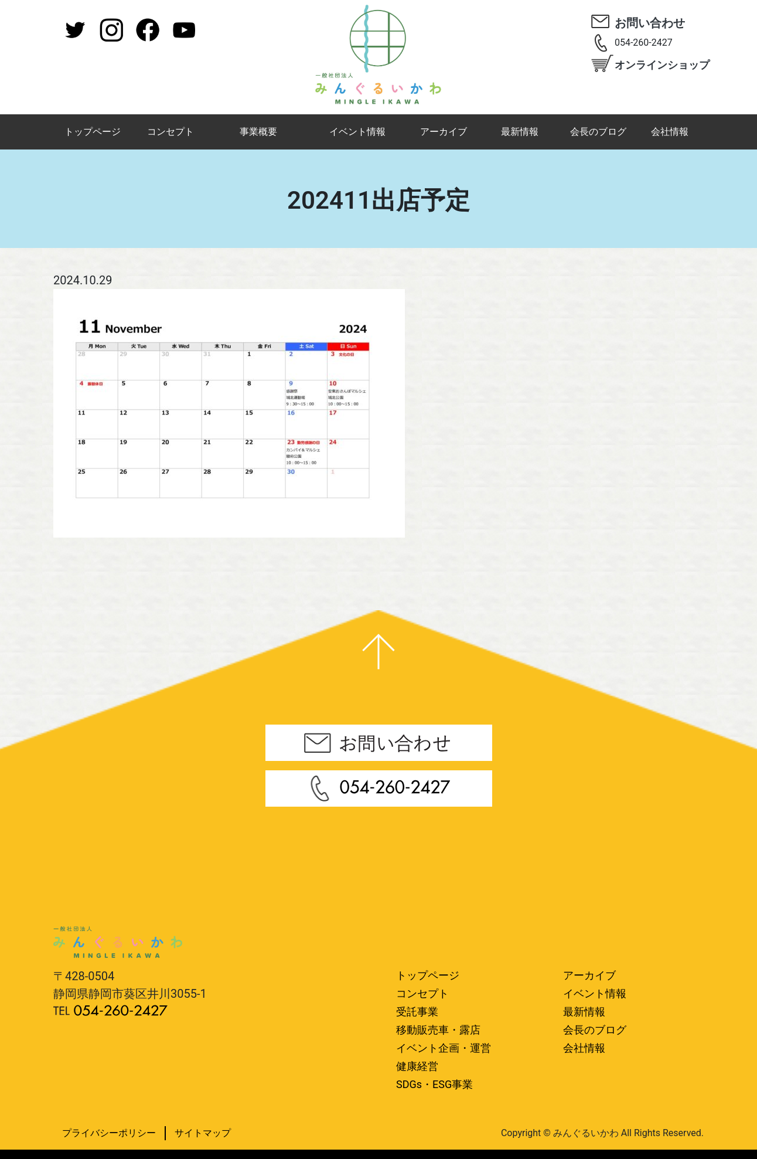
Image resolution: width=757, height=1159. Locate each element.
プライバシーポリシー (109, 1132)
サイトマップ (203, 1132)
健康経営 (417, 1066)
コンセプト (170, 131)
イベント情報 (357, 131)
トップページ (92, 131)
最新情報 (519, 131)
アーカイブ (443, 131)
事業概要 (258, 131)
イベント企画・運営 (443, 1048)
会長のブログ (598, 131)
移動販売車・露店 (438, 1030)
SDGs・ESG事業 (434, 1084)
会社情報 (669, 131)
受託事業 (417, 1011)
